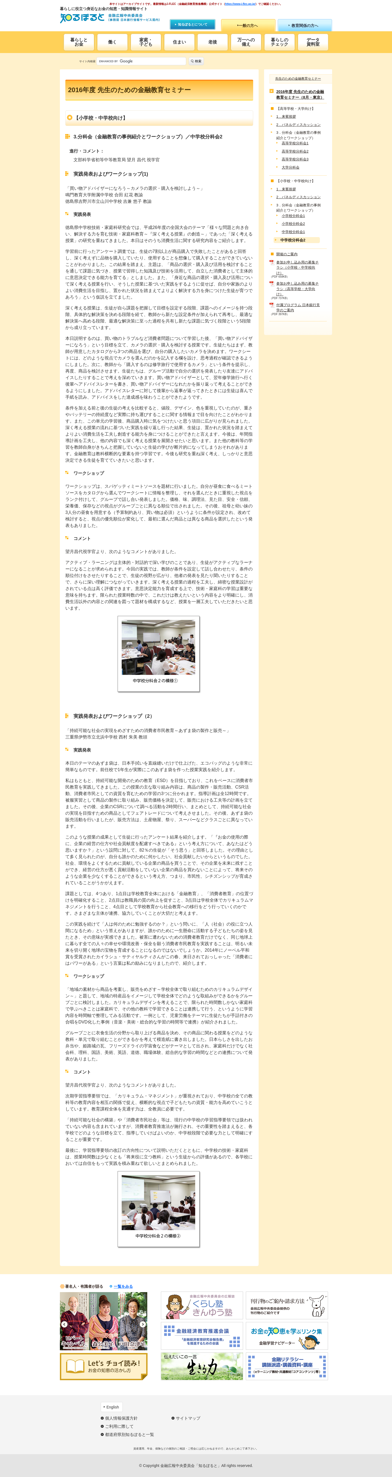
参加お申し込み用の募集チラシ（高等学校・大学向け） (297, 288)
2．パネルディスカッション (298, 125)
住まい (179, 42)
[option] (74, 1321)
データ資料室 (313, 42)
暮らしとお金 (79, 42)
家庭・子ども (145, 42)
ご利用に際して (119, 1426)
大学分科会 (290, 167)
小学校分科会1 (293, 216)
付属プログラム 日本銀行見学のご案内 (298, 307)
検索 (198, 61)
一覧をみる (123, 1286)
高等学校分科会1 (295, 143)
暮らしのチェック (279, 42)
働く (112, 42)
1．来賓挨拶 (286, 116)
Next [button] (143, 1324)
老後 (212, 42)
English (112, 1407)
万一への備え (246, 42)
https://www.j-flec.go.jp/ (240, 3)
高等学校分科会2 (295, 151)
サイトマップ (188, 1418)
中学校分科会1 (293, 232)
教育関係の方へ (305, 25)
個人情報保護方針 (121, 1418)
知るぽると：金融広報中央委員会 (110, 18)
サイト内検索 (87, 61)
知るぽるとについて (192, 24)
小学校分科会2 (293, 224)
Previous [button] (64, 1324)
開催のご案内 (287, 254)
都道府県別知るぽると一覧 (129, 1434)
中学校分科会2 (292, 240)
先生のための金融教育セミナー (298, 78)
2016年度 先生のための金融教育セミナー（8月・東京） (300, 94)
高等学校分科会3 (295, 159)
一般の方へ (248, 25)
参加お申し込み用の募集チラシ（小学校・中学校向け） (297, 267)
